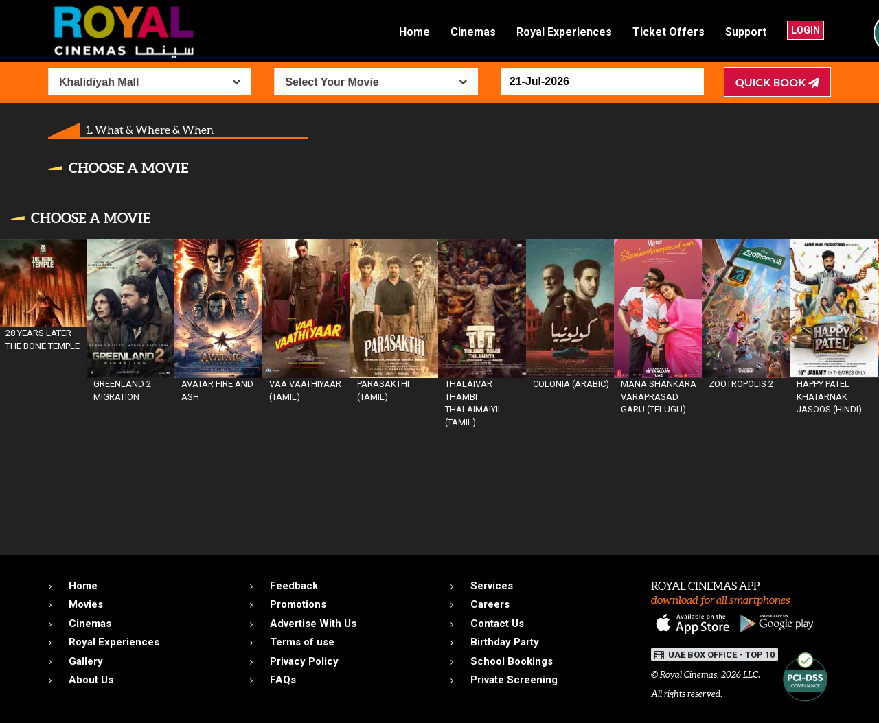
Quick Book (777, 81)
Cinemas (473, 31)
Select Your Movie (331, 82)
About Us (91, 680)
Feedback (294, 586)
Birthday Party (504, 642)
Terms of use (302, 642)
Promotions (298, 604)
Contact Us (497, 623)
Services (491, 586)
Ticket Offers (668, 31)
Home (414, 31)
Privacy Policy (304, 661)
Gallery (86, 661)
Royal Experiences (564, 31)
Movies (86, 604)
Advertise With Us (313, 623)
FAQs (283, 680)
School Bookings (511, 661)
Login (805, 30)
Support (745, 31)
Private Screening (514, 680)
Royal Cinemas (688, 674)
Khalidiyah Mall (99, 82)
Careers (490, 604)
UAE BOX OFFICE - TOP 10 (714, 655)
